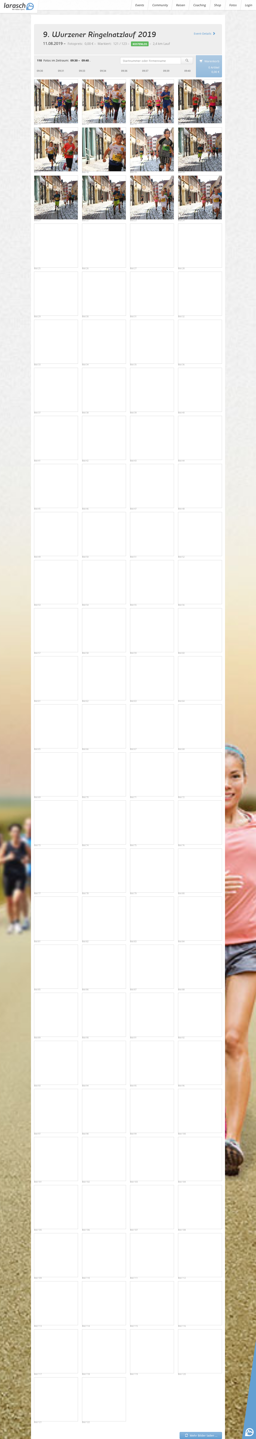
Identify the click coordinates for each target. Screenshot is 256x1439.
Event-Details (204, 33)
